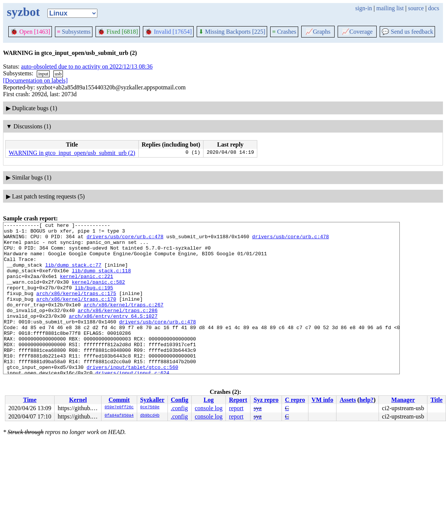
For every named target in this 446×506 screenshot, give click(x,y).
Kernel (78, 400)
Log (208, 400)
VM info (322, 400)
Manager (403, 400)
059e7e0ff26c (119, 407)
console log (208, 408)
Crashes (284, 31)
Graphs (317, 31)
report (236, 408)
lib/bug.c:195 (94, 301)
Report (238, 400)
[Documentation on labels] (35, 80)
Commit (119, 400)
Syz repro (266, 400)
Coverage (357, 31)
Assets (348, 400)
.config (179, 408)
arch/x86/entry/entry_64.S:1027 (113, 335)
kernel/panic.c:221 (86, 287)
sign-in (363, 8)
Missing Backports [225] (232, 31)
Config (179, 400)
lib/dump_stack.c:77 (73, 273)
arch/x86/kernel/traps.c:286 (118, 328)
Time (29, 400)
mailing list (390, 8)
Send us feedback (407, 31)
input (43, 74)
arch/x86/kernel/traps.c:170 (76, 314)
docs (433, 8)
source (416, 8)
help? (366, 400)
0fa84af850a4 (119, 416)
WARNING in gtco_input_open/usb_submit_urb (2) (72, 153)
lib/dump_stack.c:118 (101, 280)
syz (257, 408)
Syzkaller (152, 400)
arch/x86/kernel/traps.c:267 (124, 321)
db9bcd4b (150, 416)
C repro (295, 400)
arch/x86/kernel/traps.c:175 (76, 308)
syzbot (23, 12)
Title (436, 400)
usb (58, 74)
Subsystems (74, 31)
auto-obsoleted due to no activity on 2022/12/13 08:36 (87, 66)
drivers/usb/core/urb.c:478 (124, 239)
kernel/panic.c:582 (98, 294)
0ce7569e (150, 407)
